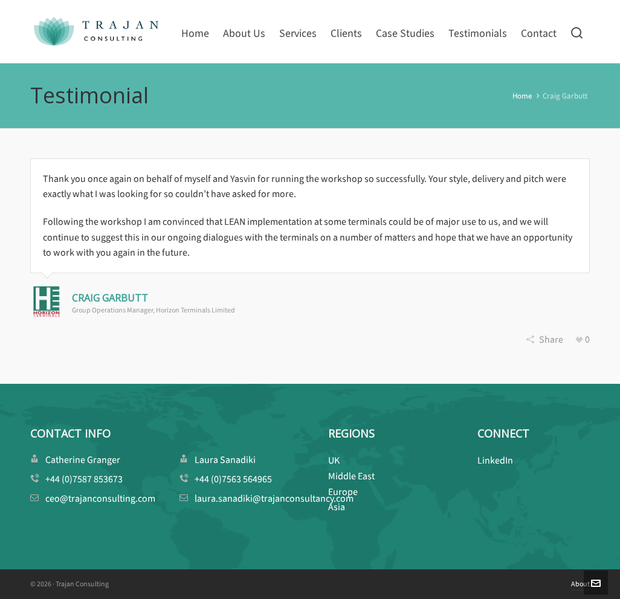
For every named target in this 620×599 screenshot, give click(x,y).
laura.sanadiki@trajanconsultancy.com (274, 498)
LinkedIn (495, 460)
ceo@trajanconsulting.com (100, 498)
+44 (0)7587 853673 (84, 479)
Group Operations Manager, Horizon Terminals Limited (153, 310)
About (580, 584)
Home (522, 96)
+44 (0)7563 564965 (233, 479)
